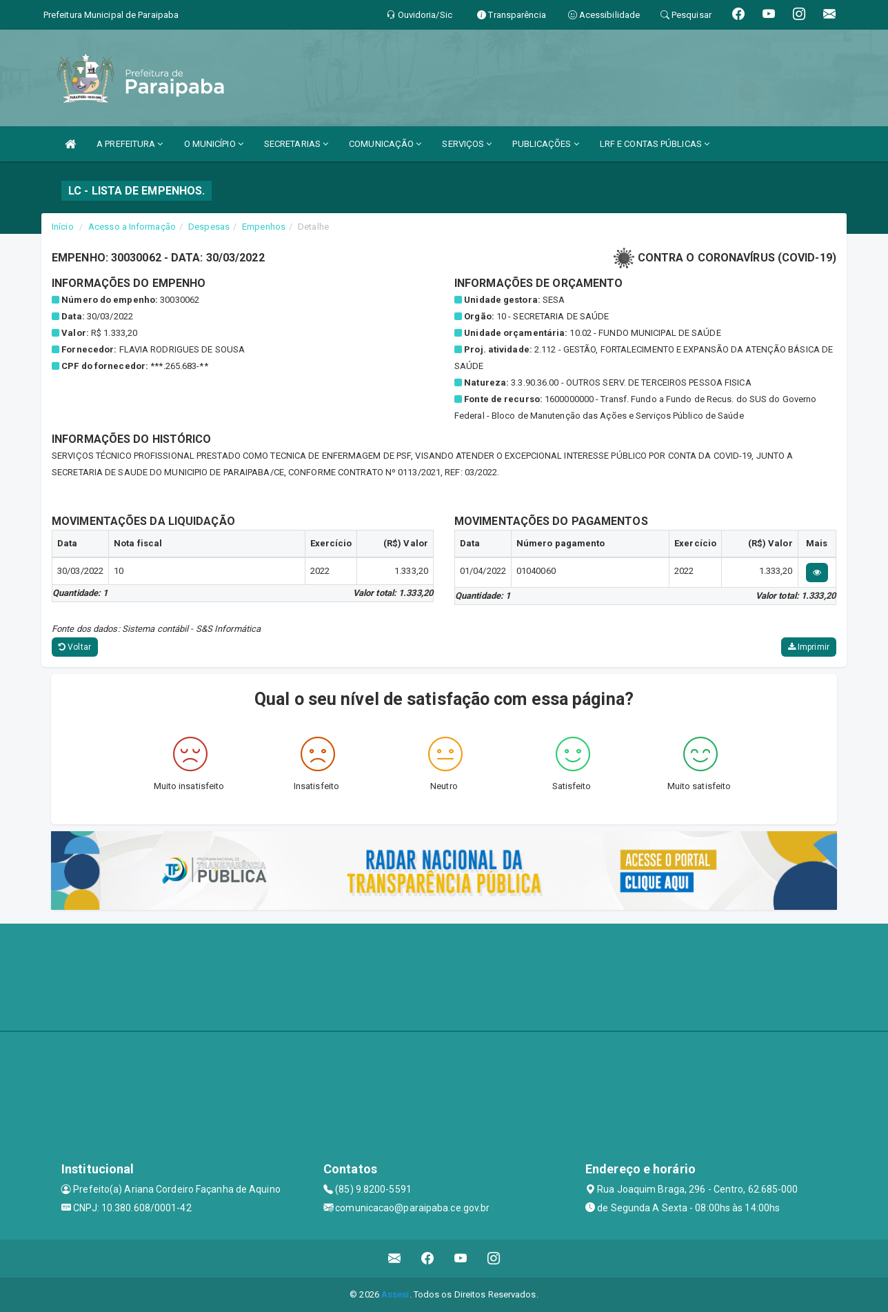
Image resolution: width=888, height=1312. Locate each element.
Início (63, 226)
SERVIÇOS (467, 144)
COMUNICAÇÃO (385, 144)
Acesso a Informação (132, 226)
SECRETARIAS (296, 144)
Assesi (395, 1294)
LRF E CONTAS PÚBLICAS (654, 144)
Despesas (209, 226)
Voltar (75, 647)
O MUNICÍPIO (213, 144)
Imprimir (808, 647)
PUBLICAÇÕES (545, 144)
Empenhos (263, 226)
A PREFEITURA (130, 144)
